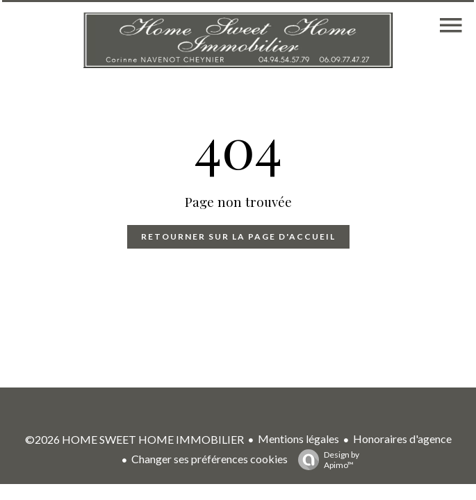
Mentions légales (298, 438)
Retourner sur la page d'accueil (238, 236)
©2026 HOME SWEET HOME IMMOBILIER (134, 439)
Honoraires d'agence (402, 438)
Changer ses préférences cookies (209, 458)
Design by (325, 459)
